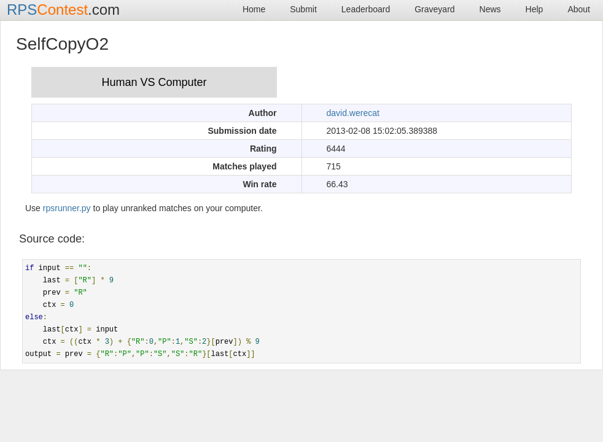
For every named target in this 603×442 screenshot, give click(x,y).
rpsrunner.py (67, 208)
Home (254, 9)
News (490, 9)
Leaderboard (365, 9)
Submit (303, 9)
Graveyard (434, 9)
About (578, 9)
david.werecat (353, 113)
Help (534, 9)
